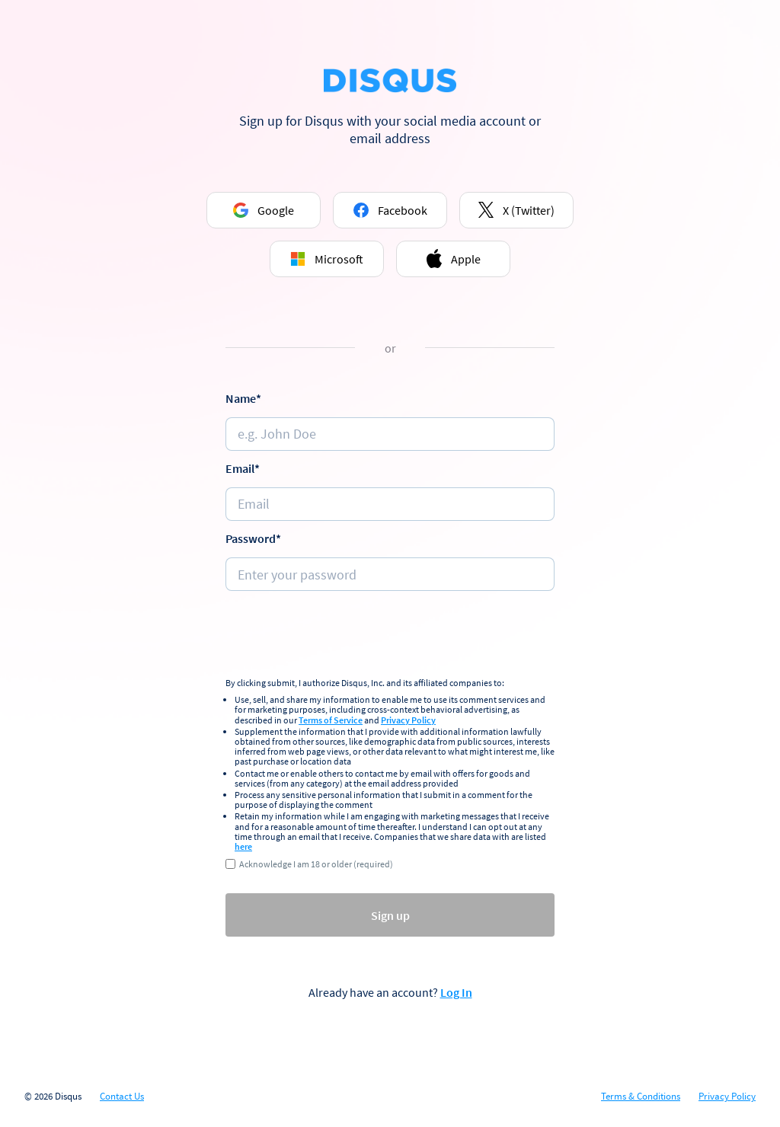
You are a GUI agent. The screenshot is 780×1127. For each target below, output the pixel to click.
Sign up (390, 915)
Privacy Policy (408, 720)
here (243, 846)
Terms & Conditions (640, 1096)
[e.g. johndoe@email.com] (390, 504)
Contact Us (122, 1096)
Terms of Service (331, 720)
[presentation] (390, 636)
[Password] (390, 574)
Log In (456, 992)
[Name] (390, 434)
